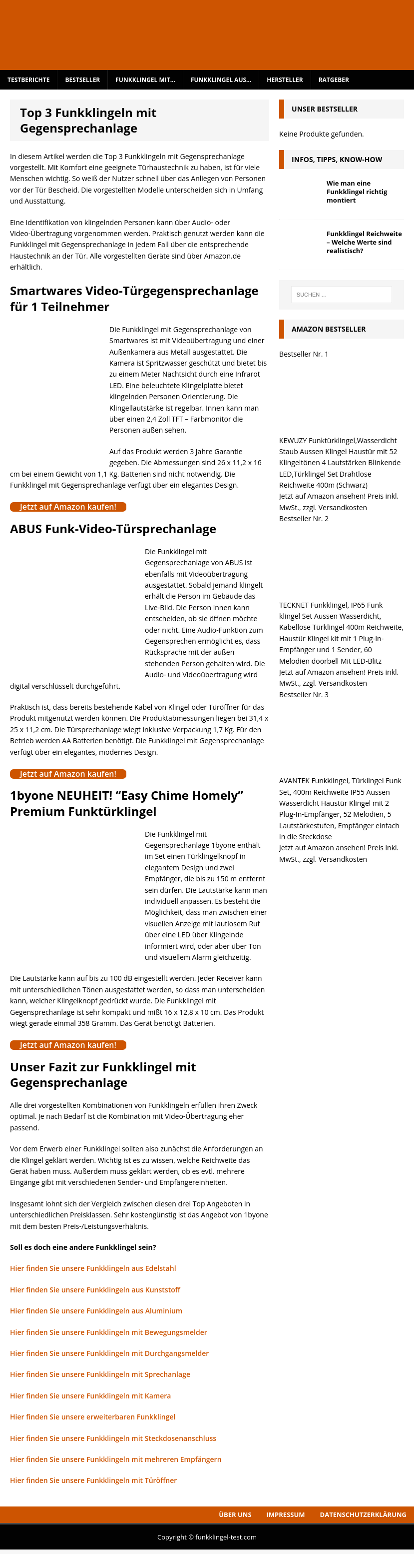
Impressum (286, 1514)
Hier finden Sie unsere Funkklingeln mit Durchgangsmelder (109, 1353)
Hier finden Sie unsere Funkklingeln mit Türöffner (93, 1480)
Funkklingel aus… (221, 80)
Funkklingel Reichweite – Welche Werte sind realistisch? (364, 242)
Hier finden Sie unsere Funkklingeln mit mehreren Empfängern (116, 1459)
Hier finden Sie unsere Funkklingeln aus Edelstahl (93, 1268)
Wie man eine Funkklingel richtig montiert (357, 192)
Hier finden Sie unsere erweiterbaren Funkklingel (92, 1416)
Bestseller (82, 80)
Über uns (235, 1514)
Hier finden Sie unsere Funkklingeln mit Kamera (90, 1395)
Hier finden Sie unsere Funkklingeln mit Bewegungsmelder (108, 1332)
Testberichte (28, 80)
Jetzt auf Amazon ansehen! (322, 496)
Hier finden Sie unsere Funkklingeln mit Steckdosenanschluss (113, 1438)
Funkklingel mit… (145, 80)
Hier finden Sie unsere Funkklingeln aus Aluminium (96, 1310)
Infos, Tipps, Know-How (337, 159)
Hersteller (285, 80)
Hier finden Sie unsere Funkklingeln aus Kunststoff (95, 1289)
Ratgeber (334, 80)
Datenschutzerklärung (363, 1514)
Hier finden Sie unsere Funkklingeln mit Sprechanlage (100, 1374)
